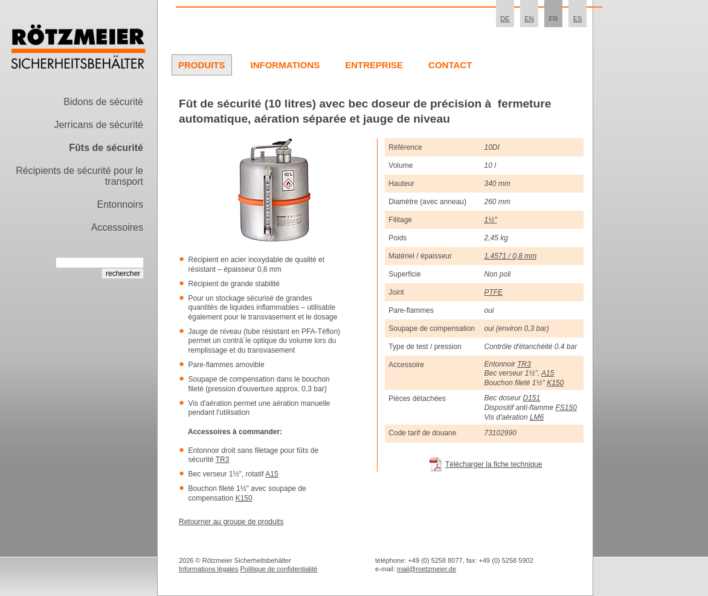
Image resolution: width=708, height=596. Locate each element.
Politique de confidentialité (279, 568)
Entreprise (374, 65)
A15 (271, 474)
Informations (285, 65)
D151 (532, 398)
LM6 (537, 417)
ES (577, 18)
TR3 (223, 459)
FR (553, 18)
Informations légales (208, 568)
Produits (201, 65)
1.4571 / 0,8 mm (510, 256)
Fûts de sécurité (106, 148)
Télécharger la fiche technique (493, 464)
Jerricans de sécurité (98, 125)
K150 (244, 498)
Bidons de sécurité (103, 102)
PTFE (493, 292)
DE (504, 18)
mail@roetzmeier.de (426, 568)
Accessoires (117, 227)
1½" (490, 220)
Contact (450, 65)
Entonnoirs (120, 204)
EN (528, 18)
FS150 (565, 407)
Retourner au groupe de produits (231, 521)
